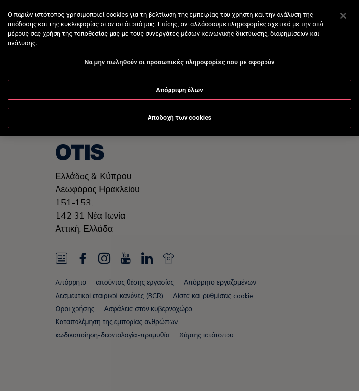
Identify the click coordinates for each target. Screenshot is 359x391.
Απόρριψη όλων (179, 89)
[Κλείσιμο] (343, 15)
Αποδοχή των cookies (180, 117)
